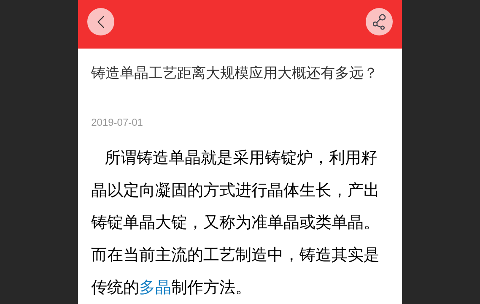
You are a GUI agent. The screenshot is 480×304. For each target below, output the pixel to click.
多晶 (155, 287)
